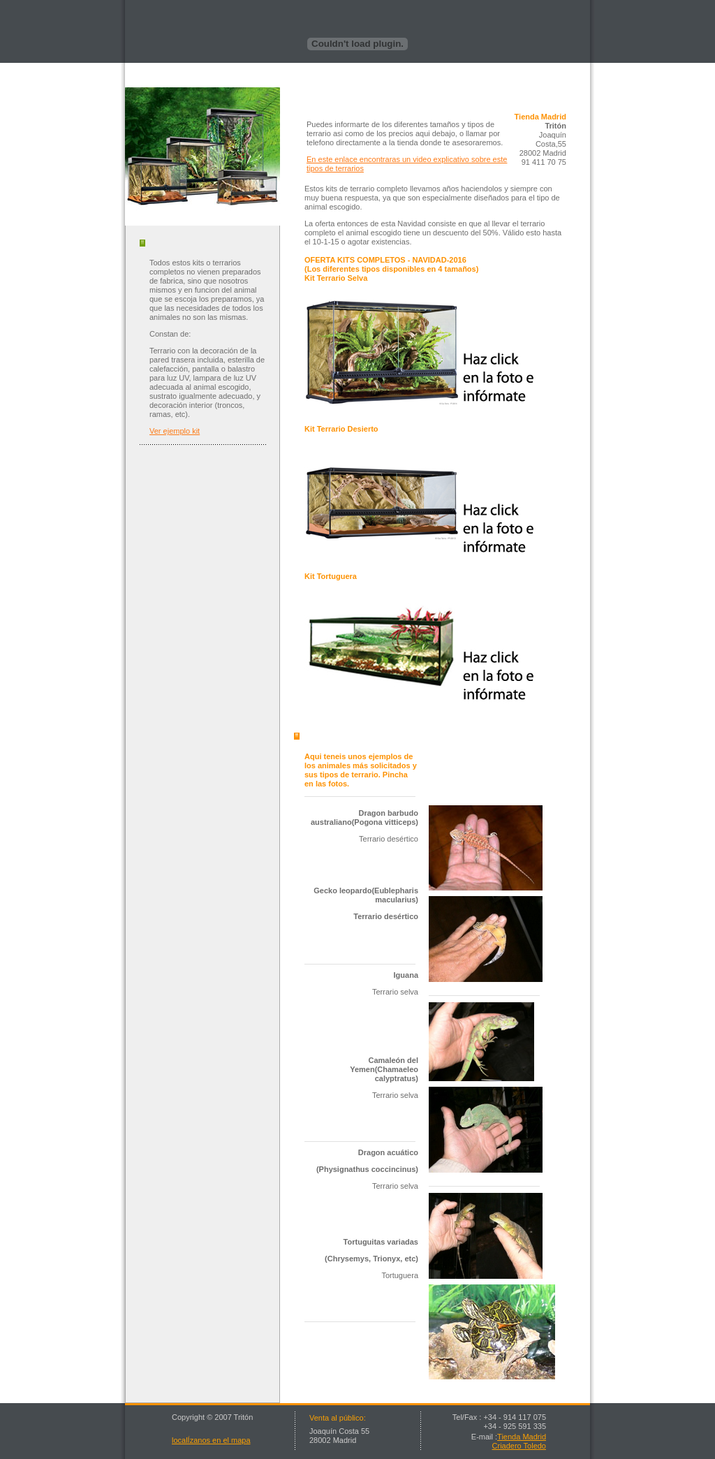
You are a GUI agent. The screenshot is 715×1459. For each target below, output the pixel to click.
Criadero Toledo (519, 1446)
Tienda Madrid (521, 1436)
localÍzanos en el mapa (211, 1440)
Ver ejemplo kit (174, 431)
